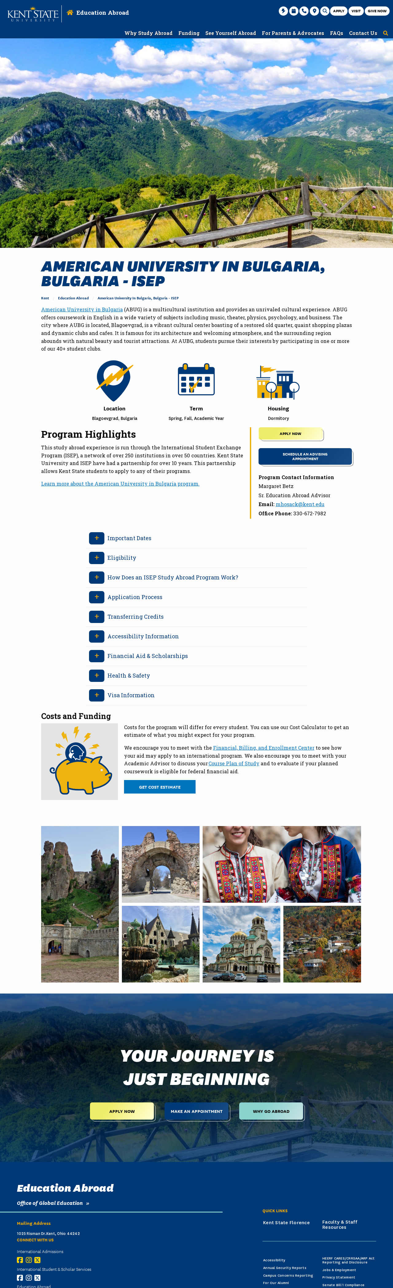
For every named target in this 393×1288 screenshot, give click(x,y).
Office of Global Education (50, 1202)
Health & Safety (128, 675)
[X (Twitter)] (38, 1259)
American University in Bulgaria (82, 309)
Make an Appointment (197, 1110)
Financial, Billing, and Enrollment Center (263, 747)
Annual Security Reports (284, 1268)
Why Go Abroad (271, 1110)
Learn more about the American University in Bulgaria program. (120, 483)
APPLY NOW (290, 433)
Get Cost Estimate (160, 786)
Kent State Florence (286, 1223)
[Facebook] (21, 1259)
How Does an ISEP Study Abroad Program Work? (172, 577)
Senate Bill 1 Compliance (343, 1285)
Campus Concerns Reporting (288, 1275)
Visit (356, 10)
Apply (338, 10)
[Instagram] (30, 1259)
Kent (45, 298)
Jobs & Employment (339, 1270)
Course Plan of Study (233, 763)
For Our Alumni (276, 1283)
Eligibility (121, 557)
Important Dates (129, 538)
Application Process (134, 597)
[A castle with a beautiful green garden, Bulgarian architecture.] (161, 944)
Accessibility (274, 1260)
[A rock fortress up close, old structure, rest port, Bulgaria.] (161, 864)
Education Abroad (102, 12)
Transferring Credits (135, 616)
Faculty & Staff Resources (339, 1225)
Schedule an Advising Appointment (305, 456)
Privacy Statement (338, 1277)
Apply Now (122, 1110)
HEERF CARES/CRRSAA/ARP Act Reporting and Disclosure (348, 1260)
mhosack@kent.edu (300, 504)
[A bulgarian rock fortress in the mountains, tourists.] (80, 904)
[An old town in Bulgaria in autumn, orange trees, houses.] (322, 944)
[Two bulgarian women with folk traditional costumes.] (282, 864)
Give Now (377, 10)
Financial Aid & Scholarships (147, 655)
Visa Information (131, 695)
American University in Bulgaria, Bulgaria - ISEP (138, 298)
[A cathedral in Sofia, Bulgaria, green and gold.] (241, 944)
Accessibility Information (143, 636)
